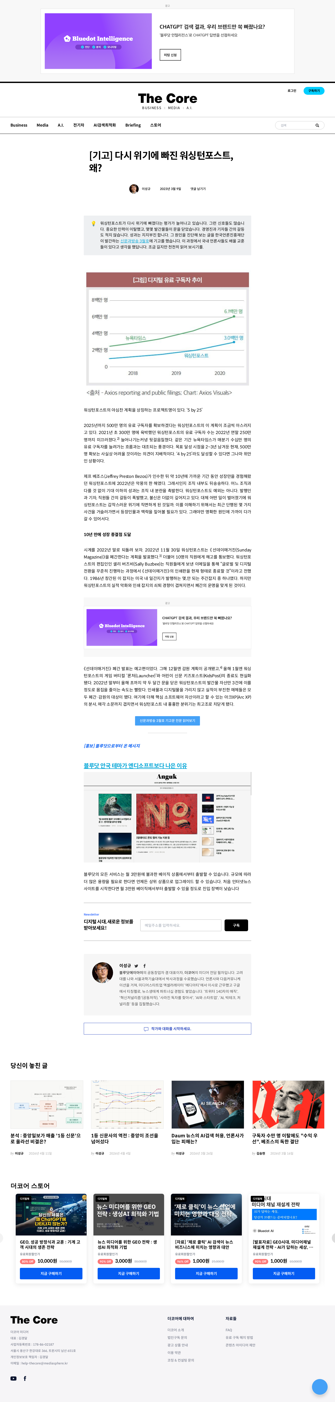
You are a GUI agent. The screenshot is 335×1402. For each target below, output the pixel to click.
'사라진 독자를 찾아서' (176, 997)
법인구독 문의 (177, 1337)
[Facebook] (145, 966)
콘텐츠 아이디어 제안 (240, 1345)
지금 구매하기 (51, 1273)
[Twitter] (136, 966)
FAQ (229, 1330)
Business (151, 108)
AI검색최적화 (105, 125)
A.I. (190, 108)
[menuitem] (151, 108)
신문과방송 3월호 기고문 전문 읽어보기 (167, 720)
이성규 (146, 189)
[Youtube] (13, 1378)
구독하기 (314, 91)
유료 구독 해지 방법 (239, 1337)
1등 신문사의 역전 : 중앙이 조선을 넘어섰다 (124, 1139)
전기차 (78, 125)
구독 (236, 925)
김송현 (260, 1153)
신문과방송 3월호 (134, 241)
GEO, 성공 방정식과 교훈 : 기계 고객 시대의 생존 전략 (50, 1245)
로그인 (292, 91)
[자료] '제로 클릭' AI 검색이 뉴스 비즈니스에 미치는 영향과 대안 (204, 1245)
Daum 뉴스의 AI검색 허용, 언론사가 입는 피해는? (207, 1139)
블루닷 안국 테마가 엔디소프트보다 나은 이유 (135, 765)
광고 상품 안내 (178, 1345)
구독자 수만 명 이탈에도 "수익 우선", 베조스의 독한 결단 (285, 1139)
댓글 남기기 (198, 189)
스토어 (155, 125)
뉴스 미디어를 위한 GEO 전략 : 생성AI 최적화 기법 (127, 1245)
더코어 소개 (176, 1330)
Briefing (133, 125)
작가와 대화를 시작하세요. (167, 1028)
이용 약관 (174, 1353)
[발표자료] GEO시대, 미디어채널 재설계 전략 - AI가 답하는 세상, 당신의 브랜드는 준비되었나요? (283, 1245)
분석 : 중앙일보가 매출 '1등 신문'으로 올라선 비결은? (45, 1139)
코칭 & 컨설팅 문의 (181, 1360)
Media (174, 108)
